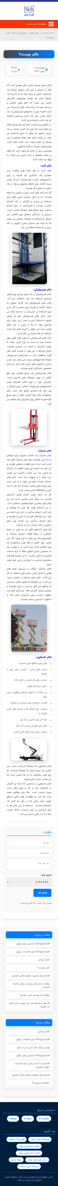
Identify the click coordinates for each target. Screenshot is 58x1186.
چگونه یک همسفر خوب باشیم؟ (34, 995)
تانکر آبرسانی (44, 960)
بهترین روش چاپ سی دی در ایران (33, 1047)
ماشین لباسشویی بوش (29, 1153)
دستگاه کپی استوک (29, 1166)
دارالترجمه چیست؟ (41, 1083)
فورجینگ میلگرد (16, 1139)
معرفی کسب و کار (18, 33)
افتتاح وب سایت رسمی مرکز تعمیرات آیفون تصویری (32, 1065)
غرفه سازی (16, 1160)
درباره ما (28, 1118)
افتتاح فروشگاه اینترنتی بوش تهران (33, 944)
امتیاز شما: (46, 875)
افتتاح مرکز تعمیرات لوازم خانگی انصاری (31, 976)
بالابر (49, 85)
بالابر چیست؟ (43, 968)
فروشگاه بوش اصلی (40, 1139)
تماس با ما (44, 1118)
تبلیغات (13, 1118)
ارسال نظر (42, 893)
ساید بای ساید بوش (37, 1160)
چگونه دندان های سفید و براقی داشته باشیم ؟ (31, 985)
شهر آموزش (34, 33)
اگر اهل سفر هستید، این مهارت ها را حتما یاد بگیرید (29, 1005)
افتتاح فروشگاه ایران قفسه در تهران (33, 952)
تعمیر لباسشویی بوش (29, 1146)
